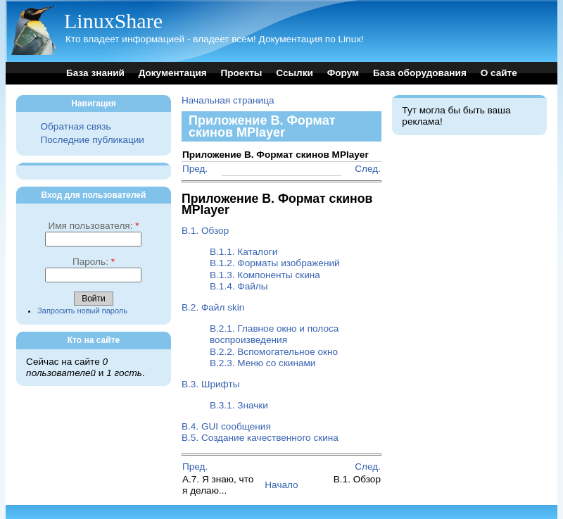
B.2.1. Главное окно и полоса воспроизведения (274, 334)
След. (368, 168)
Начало (281, 485)
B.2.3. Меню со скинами (262, 363)
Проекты (241, 73)
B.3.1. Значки (239, 405)
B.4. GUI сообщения (226, 426)
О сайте (499, 73)
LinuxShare (113, 20)
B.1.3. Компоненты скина (265, 275)
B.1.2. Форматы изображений (275, 263)
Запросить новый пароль (82, 310)
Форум (343, 73)
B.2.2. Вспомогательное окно (274, 351)
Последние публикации (92, 140)
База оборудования (420, 73)
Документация (173, 73)
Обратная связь (75, 126)
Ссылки (294, 73)
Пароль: (93, 261)
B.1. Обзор (205, 230)
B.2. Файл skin (213, 307)
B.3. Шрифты (210, 384)
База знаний (95, 73)
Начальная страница (228, 100)
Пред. (195, 168)
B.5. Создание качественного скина (260, 437)
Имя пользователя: (93, 225)
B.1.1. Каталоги (243, 251)
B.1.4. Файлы (239, 286)
